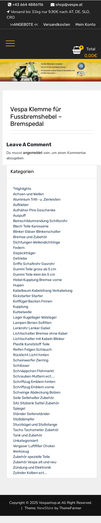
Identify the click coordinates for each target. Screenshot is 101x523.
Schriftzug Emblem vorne (33, 387)
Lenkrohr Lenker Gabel (31, 328)
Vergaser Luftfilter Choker (34, 446)
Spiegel (19, 408)
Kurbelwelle (22, 312)
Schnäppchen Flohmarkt (33, 371)
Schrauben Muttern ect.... (34, 376)
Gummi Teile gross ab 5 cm (34, 269)
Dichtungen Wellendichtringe (36, 242)
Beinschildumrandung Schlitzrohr (40, 221)
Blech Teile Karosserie (31, 226)
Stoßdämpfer (24, 419)
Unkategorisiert (25, 441)
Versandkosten (56, 24)
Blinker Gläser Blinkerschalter (37, 231)
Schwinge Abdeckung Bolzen (36, 392)
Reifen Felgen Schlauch (32, 349)
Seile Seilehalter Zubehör (33, 398)
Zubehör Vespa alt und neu (34, 462)
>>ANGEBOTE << (24, 24)
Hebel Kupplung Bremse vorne (37, 280)
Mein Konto (85, 24)
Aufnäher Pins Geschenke (34, 210)
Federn (19, 248)
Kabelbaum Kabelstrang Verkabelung (42, 290)
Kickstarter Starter (28, 296)
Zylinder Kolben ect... (30, 473)
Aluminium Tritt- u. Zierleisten (36, 199)
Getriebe (20, 258)
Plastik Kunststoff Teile (31, 344)
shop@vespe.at (67, 4)
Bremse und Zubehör (30, 237)
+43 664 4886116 (25, 4)
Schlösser (21, 365)
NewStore (45, 508)
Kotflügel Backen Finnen (32, 301)
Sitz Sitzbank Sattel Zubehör (36, 403)
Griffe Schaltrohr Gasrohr (34, 264)
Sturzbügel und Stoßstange (35, 424)
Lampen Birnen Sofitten (32, 323)
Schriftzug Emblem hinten (34, 382)
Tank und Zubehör (27, 435)
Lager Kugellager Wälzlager (35, 317)
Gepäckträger (24, 253)
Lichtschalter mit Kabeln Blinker (38, 339)
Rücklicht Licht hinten (31, 355)
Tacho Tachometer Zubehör (36, 430)
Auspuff (19, 215)
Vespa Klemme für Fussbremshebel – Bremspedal (36, 117)
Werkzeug (21, 451)
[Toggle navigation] (10, 43)
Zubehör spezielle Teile (31, 457)
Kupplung (20, 307)
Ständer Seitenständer (31, 414)
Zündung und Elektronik (32, 467)
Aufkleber (21, 205)
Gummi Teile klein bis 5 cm (34, 274)
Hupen (18, 285)
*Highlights (22, 189)
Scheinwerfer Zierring (30, 360)
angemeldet (32, 153)
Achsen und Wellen (28, 194)
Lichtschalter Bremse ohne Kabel (40, 333)
